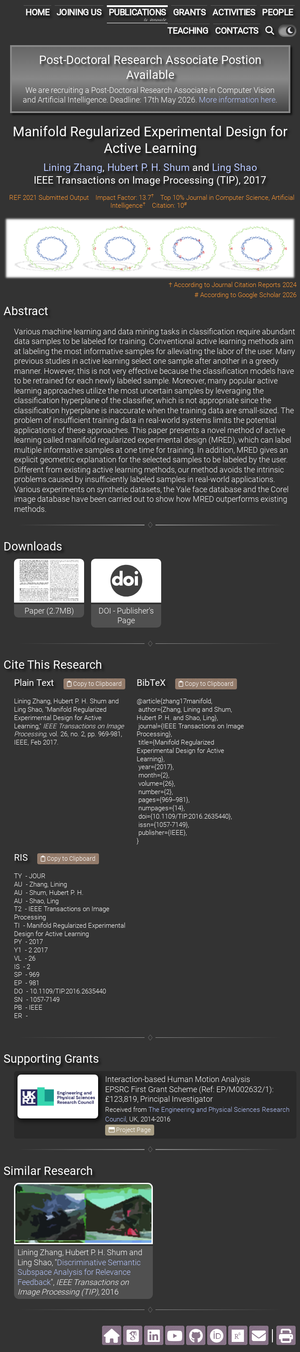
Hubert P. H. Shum (148, 168)
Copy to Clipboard (94, 683)
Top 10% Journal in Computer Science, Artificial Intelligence (202, 202)
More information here (237, 99)
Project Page (130, 1129)
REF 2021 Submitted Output (49, 198)
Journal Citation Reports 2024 (254, 285)
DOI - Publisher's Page (126, 615)
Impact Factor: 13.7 (124, 198)
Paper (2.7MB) (49, 610)
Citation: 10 (169, 205)
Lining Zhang (72, 168)
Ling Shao (234, 168)
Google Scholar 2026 (267, 295)
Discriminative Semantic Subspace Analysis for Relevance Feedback (79, 1272)
